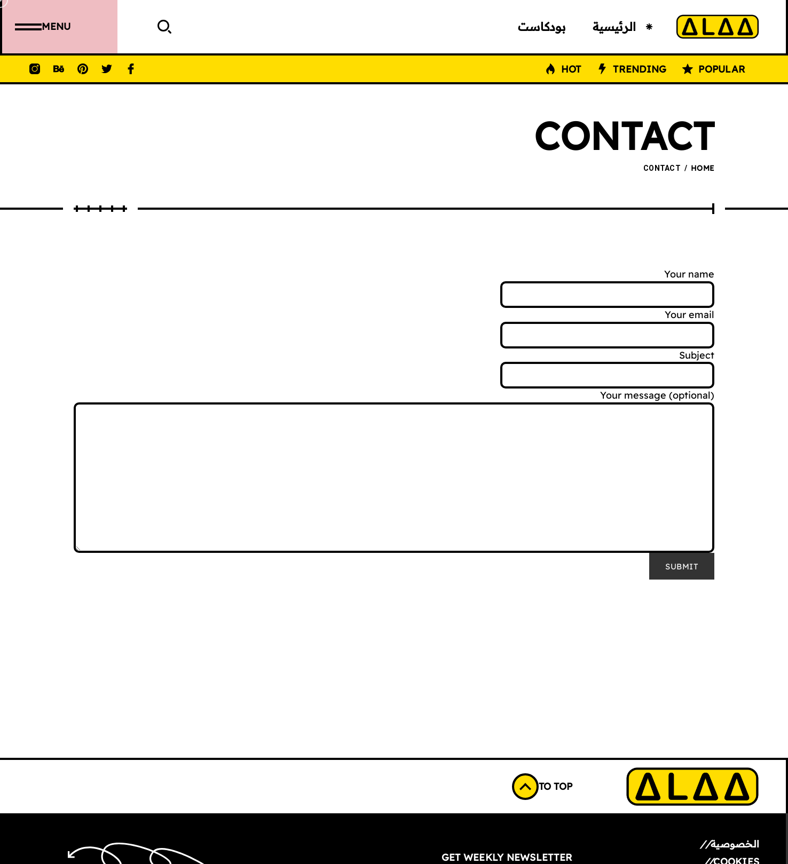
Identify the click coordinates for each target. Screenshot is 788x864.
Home (702, 168)
